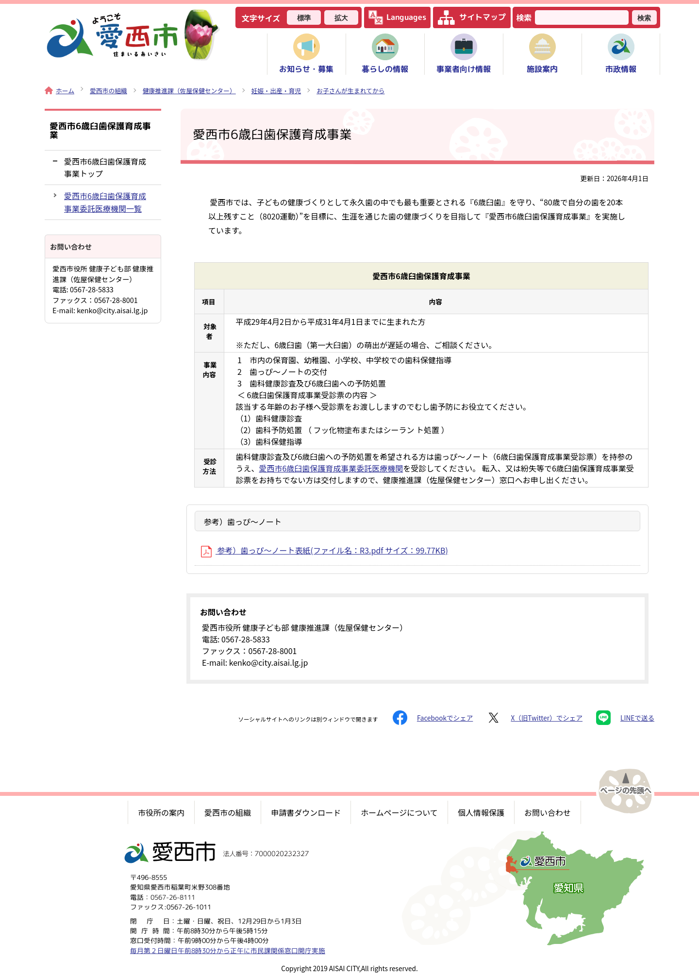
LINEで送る (625, 717)
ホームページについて (399, 812)
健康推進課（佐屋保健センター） (189, 90)
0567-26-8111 (172, 896)
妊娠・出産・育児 (276, 90)
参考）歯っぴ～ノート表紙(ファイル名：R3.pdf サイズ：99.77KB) (324, 550)
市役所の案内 (161, 812)
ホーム (59, 90)
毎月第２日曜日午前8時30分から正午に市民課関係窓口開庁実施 (227, 950)
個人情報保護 (481, 812)
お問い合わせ (547, 812)
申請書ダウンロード (306, 812)
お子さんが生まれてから (350, 90)
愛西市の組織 (108, 90)
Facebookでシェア (433, 717)
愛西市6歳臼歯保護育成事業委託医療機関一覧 (105, 202)
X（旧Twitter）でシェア (534, 717)
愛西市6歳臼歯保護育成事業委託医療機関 (331, 468)
